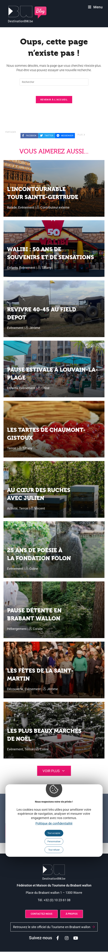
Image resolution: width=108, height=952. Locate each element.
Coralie (38, 629)
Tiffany (46, 268)
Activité (12, 509)
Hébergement (17, 629)
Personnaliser (54, 841)
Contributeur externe (55, 208)
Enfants (12, 268)
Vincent (39, 509)
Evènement (26, 208)
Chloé (45, 388)
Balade (12, 208)
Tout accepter (53, 833)
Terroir (11, 448)
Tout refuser (54, 850)
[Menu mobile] (95, 7)
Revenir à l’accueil (54, 100)
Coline (33, 569)
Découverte (15, 689)
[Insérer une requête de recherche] (54, 82)
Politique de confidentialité (54, 823)
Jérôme (34, 328)
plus (81, 135)
